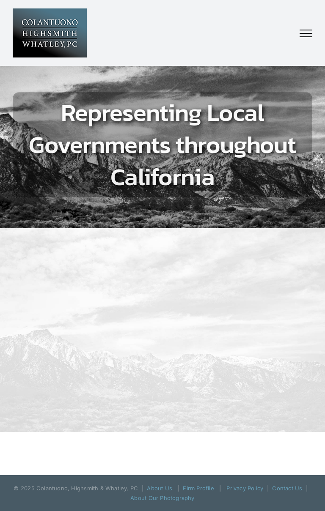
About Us (159, 488)
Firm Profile (198, 488)
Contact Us (287, 488)
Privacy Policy (244, 488)
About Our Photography (162, 498)
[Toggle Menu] (306, 33)
